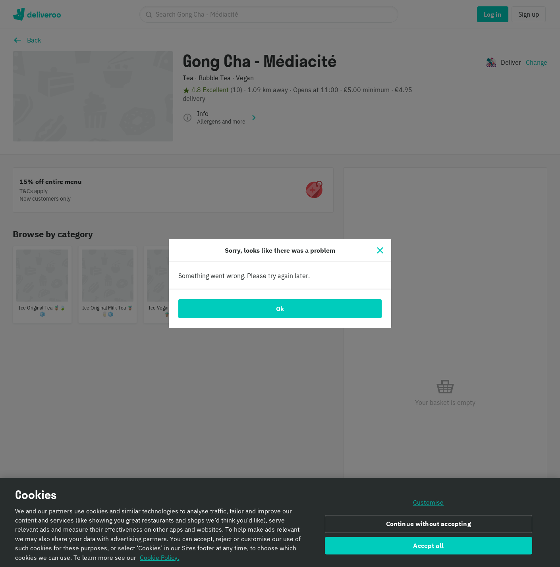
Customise (428, 505)
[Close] (380, 250)
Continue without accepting (428, 526)
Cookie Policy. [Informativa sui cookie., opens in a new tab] (159, 560)
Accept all (428, 548)
